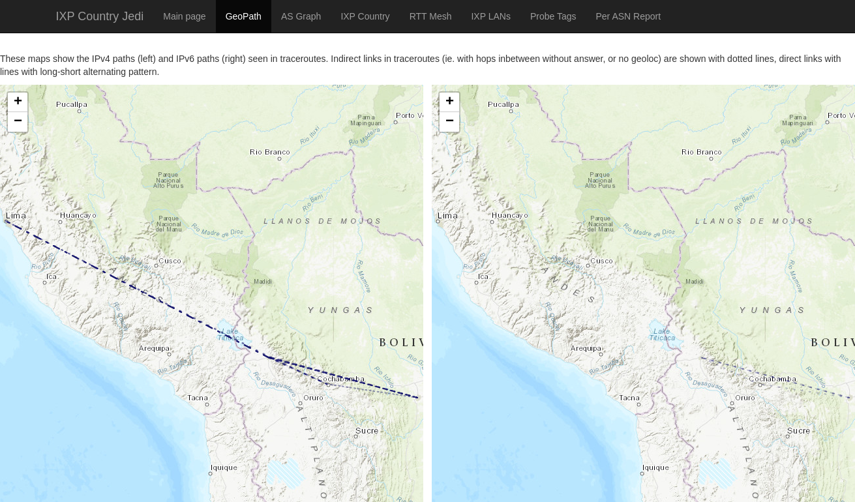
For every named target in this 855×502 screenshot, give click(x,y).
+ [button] (18, 102)
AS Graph (301, 16)
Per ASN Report (628, 16)
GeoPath (244, 16)
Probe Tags (553, 16)
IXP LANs (490, 16)
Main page (184, 16)
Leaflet (14, 486)
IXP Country (364, 16)
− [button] (18, 122)
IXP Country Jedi (100, 16)
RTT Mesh (431, 16)
